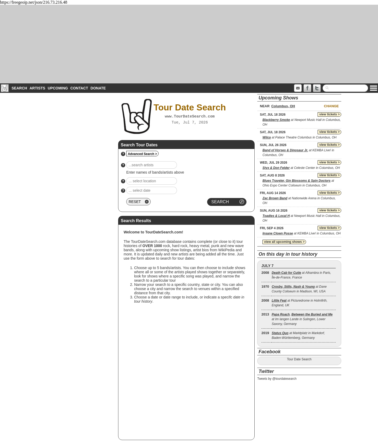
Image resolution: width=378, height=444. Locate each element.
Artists (37, 88)
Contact (79, 88)
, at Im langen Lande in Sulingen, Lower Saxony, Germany (302, 319)
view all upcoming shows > (284, 242)
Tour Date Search (299, 359)
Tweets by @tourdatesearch (277, 379)
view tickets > (329, 114)
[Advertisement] (189, 44)
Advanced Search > (142, 154)
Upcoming (58, 88)
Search (19, 88)
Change (331, 106)
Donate (98, 88)
